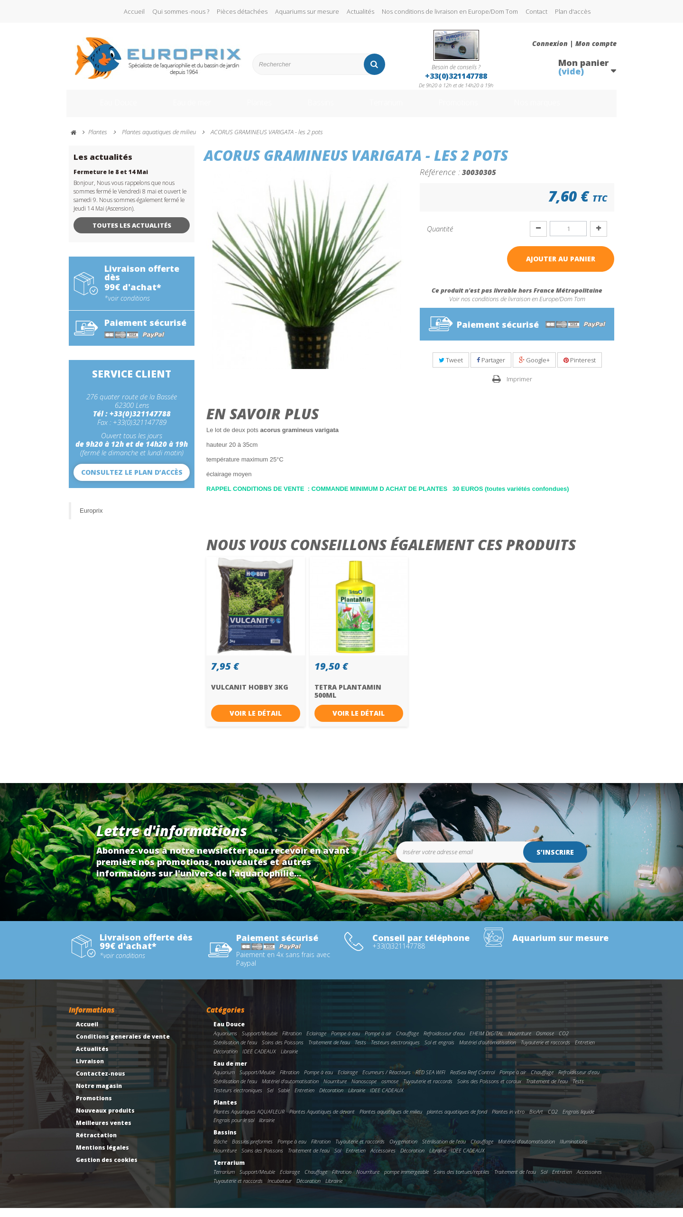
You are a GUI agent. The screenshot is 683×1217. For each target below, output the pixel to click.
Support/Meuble (259, 1042)
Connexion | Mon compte (574, 43)
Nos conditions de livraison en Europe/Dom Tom (450, 11)
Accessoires (383, 1159)
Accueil (134, 11)
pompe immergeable (406, 1180)
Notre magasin (99, 1095)
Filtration (292, 1042)
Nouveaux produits (105, 1120)
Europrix (91, 519)
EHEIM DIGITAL (486, 1042)
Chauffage (407, 1042)
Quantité (440, 237)
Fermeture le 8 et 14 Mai (111, 181)
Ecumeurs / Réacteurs (386, 1081)
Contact (536, 11)
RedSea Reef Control (472, 1081)
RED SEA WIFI (430, 1081)
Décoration (225, 1060)
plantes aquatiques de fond (457, 1120)
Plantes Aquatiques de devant (322, 1120)
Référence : (440, 180)
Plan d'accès (573, 11)
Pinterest (579, 369)
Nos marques (561, 108)
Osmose (545, 1042)
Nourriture (519, 1042)
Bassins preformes (252, 1150)
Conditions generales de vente (123, 1046)
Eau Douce (104, 108)
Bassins (322, 108)
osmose (389, 1090)
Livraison (90, 1070)
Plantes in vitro (508, 1120)
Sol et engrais (439, 1051)
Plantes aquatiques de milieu (391, 1120)
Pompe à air (378, 1042)
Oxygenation (403, 1150)
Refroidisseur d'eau (444, 1042)
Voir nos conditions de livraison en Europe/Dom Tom (517, 308)
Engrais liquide (578, 1120)
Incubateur (280, 1189)
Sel (270, 1099)
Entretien (585, 1051)
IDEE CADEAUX (259, 1060)
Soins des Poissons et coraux (489, 1090)
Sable (284, 1099)
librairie (267, 1129)
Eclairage (316, 1042)
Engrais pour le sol (233, 1129)
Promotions (473, 108)
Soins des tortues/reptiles (461, 1180)
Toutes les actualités (131, 234)
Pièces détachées (242, 11)
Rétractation (96, 1144)
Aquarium (224, 1081)
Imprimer (519, 388)
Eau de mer (183, 108)
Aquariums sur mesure (307, 11)
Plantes (256, 108)
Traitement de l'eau (329, 1051)
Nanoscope (364, 1090)
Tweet (451, 369)
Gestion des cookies (107, 1169)
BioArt (536, 1120)
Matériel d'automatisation (487, 1051)
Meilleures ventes (103, 1132)
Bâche (220, 1150)
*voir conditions (127, 307)
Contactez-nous (100, 1083)
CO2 (564, 1042)
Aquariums (225, 1042)
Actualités (360, 11)
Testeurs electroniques (395, 1051)
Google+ (534, 369)
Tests (360, 1051)
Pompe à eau (345, 1042)
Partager (491, 369)
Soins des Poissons (283, 1051)
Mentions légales (102, 1156)
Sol (337, 1159)
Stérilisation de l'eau (235, 1051)
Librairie (289, 1060)
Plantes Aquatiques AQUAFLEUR (249, 1120)
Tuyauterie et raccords (545, 1051)
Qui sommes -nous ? (180, 11)
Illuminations (574, 1150)
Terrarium (393, 108)
